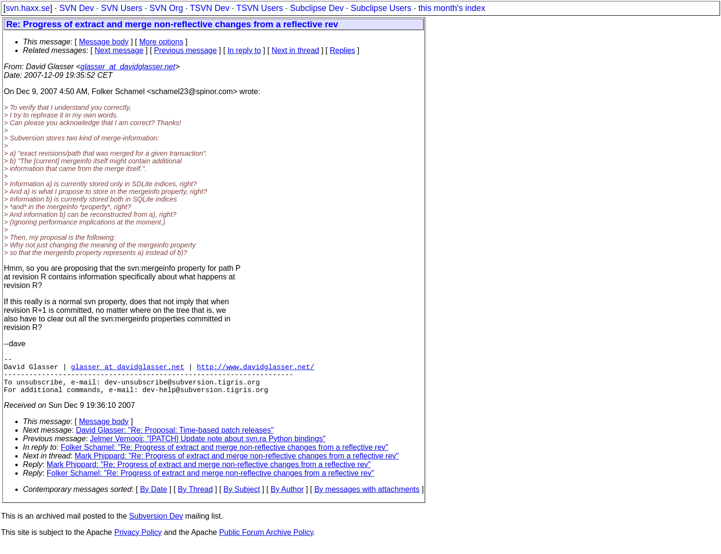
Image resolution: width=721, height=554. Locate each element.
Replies (342, 50)
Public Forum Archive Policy (266, 542)
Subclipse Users (381, 8)
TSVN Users (259, 8)
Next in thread (295, 50)
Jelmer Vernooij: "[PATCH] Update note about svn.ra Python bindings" (208, 448)
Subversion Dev (156, 526)
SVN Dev (76, 8)
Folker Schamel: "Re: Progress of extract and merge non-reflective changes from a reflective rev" (224, 457)
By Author (287, 499)
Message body (103, 42)
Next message (118, 50)
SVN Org (166, 8)
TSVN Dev (210, 8)
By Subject (241, 499)
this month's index (451, 8)
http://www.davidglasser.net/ (255, 370)
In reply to (244, 50)
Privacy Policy (138, 542)
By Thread (195, 499)
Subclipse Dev (317, 8)
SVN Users (121, 8)
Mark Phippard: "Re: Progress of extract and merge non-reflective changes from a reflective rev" (237, 465)
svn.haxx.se (28, 8)
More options (161, 42)
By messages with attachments (367, 499)
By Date (153, 499)
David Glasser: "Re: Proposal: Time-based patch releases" (174, 440)
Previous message (185, 50)
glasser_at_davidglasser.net (127, 67)
